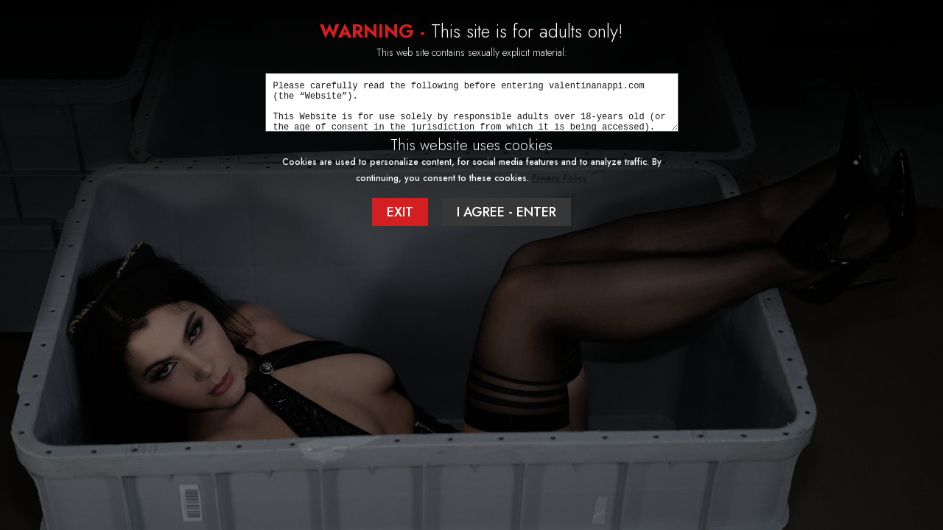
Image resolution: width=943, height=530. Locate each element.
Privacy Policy (559, 178)
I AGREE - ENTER (506, 212)
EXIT (400, 212)
